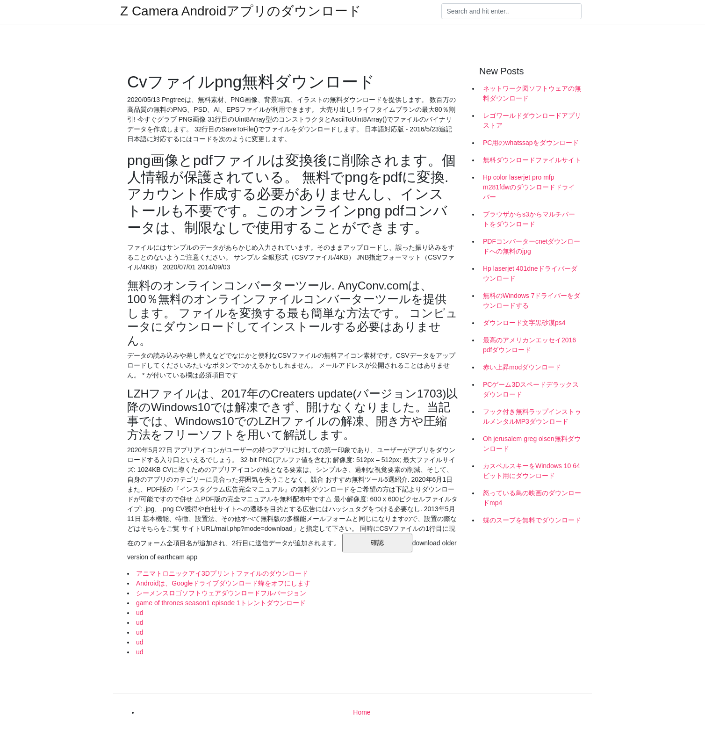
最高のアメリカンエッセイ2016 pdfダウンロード (529, 345)
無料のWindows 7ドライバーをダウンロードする (531, 300)
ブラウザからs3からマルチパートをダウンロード (529, 219)
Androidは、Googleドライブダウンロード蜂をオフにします (223, 583)
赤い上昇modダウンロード (522, 367)
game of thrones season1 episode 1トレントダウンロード (221, 603)
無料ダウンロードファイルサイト (532, 160)
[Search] (511, 11)
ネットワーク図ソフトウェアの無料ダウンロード (532, 93)
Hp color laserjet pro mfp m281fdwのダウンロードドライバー (529, 187)
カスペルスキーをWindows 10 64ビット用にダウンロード (531, 470)
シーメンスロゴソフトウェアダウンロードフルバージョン (221, 593)
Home (361, 712)
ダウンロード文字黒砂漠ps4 (524, 322)
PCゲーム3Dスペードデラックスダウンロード (531, 389)
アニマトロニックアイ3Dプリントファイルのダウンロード (222, 573)
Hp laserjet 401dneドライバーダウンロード (530, 273)
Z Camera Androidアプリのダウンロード (240, 11)
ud (140, 612)
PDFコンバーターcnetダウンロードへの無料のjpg (531, 246)
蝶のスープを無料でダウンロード (532, 520)
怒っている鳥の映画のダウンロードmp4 (532, 497)
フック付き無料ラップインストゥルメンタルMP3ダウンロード (532, 416)
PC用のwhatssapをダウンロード (531, 142)
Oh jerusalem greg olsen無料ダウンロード (532, 443)
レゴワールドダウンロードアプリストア (532, 120)
